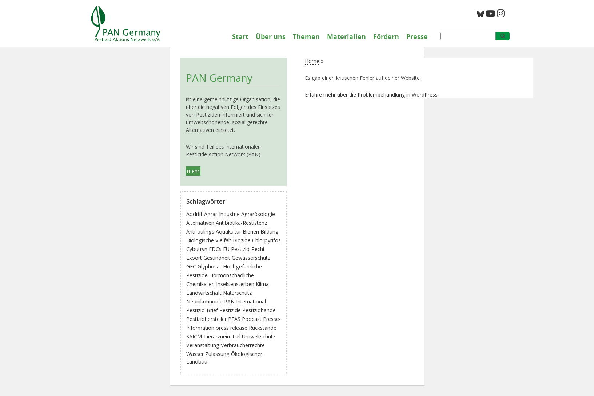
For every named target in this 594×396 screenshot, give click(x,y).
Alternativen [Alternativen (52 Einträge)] (200, 222)
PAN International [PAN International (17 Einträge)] (245, 301)
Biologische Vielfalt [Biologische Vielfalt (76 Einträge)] (208, 240)
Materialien (346, 36)
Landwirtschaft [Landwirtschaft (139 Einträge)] (204, 292)
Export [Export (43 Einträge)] (194, 257)
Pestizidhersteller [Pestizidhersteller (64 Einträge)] (206, 318)
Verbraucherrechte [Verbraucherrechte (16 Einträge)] (243, 345)
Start (240, 36)
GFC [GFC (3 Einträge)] (191, 266)
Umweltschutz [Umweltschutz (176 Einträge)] (258, 336)
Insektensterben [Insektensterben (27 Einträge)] (235, 284)
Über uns (271, 36)
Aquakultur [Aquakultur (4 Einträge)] (228, 231)
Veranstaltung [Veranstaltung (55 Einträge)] (202, 345)
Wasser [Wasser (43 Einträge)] (195, 353)
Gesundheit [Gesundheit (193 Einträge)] (216, 257)
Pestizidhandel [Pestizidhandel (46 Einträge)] (259, 310)
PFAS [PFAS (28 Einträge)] (234, 318)
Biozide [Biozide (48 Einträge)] (242, 240)
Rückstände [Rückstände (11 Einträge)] (262, 327)
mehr (193, 171)
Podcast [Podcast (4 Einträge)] (252, 318)
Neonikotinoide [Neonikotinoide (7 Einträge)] (204, 301)
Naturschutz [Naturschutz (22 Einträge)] (237, 292)
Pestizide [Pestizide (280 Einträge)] (230, 310)
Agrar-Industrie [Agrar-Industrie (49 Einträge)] (222, 214)
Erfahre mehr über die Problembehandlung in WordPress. (372, 94)
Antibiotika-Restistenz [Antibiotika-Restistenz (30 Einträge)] (241, 222)
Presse (417, 36)
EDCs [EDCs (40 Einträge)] (215, 249)
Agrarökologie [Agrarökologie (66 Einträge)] (258, 214)
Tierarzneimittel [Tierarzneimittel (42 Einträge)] (221, 336)
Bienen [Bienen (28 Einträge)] (251, 231)
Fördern (386, 36)
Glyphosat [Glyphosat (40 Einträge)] (210, 266)
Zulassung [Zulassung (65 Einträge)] (217, 353)
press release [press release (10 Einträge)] (231, 327)
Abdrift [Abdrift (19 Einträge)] (194, 214)
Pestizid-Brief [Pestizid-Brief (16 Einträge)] (202, 310)
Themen (306, 36)
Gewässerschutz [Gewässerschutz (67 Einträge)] (251, 257)
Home (312, 61)
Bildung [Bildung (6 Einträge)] (269, 231)
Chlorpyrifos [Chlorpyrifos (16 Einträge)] (266, 240)
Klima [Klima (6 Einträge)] (262, 284)
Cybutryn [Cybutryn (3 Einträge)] (196, 249)
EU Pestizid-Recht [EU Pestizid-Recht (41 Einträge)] (244, 249)
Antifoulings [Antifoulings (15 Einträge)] (200, 231)
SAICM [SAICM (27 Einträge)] (194, 336)
